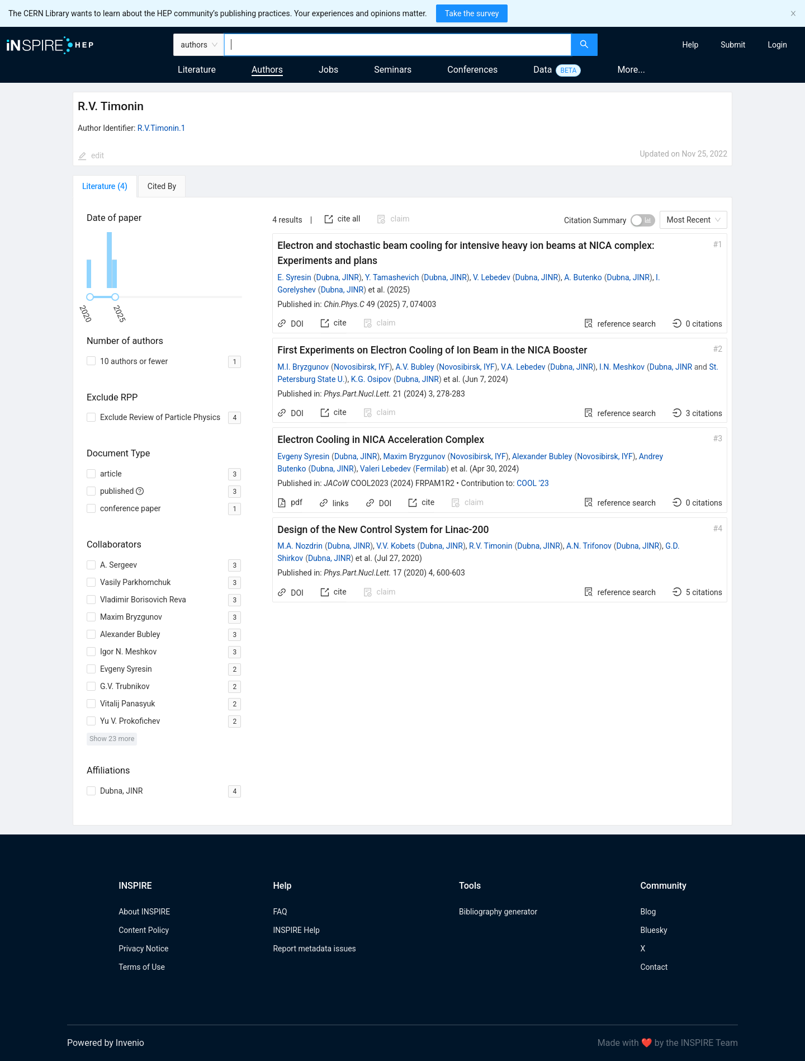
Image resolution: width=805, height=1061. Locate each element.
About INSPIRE (144, 911)
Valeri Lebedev (385, 468)
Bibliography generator (498, 911)
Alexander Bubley (542, 456)
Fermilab (431, 468)
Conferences (472, 69)
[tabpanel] (402, 511)
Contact (653, 967)
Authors (267, 69)
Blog (648, 911)
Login (777, 44)
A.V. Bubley (415, 366)
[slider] (90, 297)
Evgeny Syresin (303, 456)
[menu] (702, 45)
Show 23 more (112, 738)
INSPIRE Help (296, 930)
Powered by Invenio (105, 1043)
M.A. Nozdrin (300, 545)
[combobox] (397, 45)
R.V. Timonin (490, 545)
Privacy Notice (143, 948)
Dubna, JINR (337, 277)
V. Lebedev (491, 277)
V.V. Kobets (395, 545)
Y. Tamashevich (392, 277)
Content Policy (144, 930)
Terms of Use (142, 967)
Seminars (392, 69)
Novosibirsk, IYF (361, 366)
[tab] (104, 186)
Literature (197, 69)
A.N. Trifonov (589, 545)
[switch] (643, 220)
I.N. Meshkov (622, 366)
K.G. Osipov (371, 379)
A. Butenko (583, 277)
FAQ (280, 911)
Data (542, 69)
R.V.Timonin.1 (162, 128)
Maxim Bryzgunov (414, 456)
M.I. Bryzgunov (303, 366)
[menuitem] (691, 45)
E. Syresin (294, 277)
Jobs (328, 69)
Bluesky (653, 930)
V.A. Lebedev (523, 366)
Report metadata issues (314, 948)
